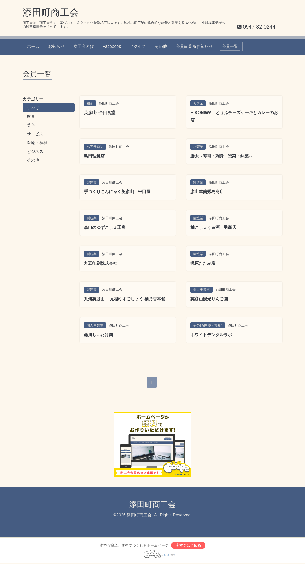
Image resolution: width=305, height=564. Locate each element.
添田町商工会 (51, 12)
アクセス (137, 46)
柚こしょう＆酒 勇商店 (213, 227)
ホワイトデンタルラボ (211, 335)
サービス (35, 134)
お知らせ (56, 46)
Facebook (112, 46)
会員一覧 (230, 46)
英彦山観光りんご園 (209, 299)
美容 (31, 125)
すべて (33, 108)
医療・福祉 (37, 143)
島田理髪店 (94, 156)
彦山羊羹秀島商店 (207, 191)
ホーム (33, 46)
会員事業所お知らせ (194, 46)
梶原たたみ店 (202, 263)
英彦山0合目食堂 (99, 112)
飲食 (31, 116)
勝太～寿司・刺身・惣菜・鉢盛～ (221, 156)
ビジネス (35, 151)
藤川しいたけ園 (98, 335)
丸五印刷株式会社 (100, 263)
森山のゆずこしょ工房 (104, 227)
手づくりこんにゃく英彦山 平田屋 (117, 191)
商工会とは (83, 46)
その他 (161, 46)
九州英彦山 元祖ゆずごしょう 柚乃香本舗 (124, 299)
